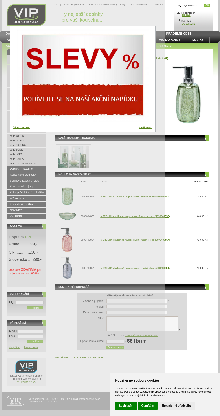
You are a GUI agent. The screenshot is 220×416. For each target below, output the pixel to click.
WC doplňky (169, 39)
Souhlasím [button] (126, 405)
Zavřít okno (145, 127)
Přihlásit (186, 15)
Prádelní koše (178, 33)
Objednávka (188, 23)
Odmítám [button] (147, 405)
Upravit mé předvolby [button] (176, 405)
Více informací (21, 127)
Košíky (198, 39)
